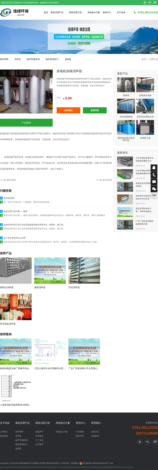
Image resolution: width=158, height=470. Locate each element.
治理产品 (154, 59)
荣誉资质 (4, 436)
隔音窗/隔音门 (52, 59)
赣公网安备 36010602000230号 (93, 463)
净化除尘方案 (93, 12)
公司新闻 (80, 432)
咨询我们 (68, 110)
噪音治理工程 (75, 12)
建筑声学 (39, 432)
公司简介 (4, 432)
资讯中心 (107, 12)
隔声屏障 (4, 59)
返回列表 (95, 110)
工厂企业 (39, 440)
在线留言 (95, 436)
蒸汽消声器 (107, 180)
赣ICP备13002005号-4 (51, 463)
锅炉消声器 (11, 180)
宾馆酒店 (39, 436)
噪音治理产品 (57, 12)
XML (111, 463)
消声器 (17, 59)
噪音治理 (80, 436)
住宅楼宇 (39, 444)
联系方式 (95, 432)
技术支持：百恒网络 (70, 463)
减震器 (68, 59)
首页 (46, 12)
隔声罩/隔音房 (33, 59)
